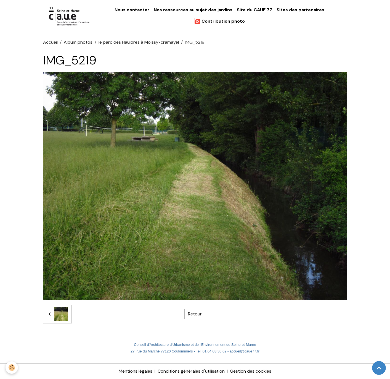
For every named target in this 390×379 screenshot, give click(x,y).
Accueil (50, 42)
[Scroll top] (379, 368)
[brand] (69, 15)
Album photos (78, 42)
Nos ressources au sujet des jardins (193, 10)
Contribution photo (219, 21)
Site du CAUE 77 (254, 10)
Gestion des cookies (250, 371)
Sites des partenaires (300, 10)
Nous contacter (132, 10)
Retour (195, 314)
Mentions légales (135, 371)
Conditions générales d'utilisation (191, 371)
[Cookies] (12, 367)
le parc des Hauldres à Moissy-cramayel (139, 42)
